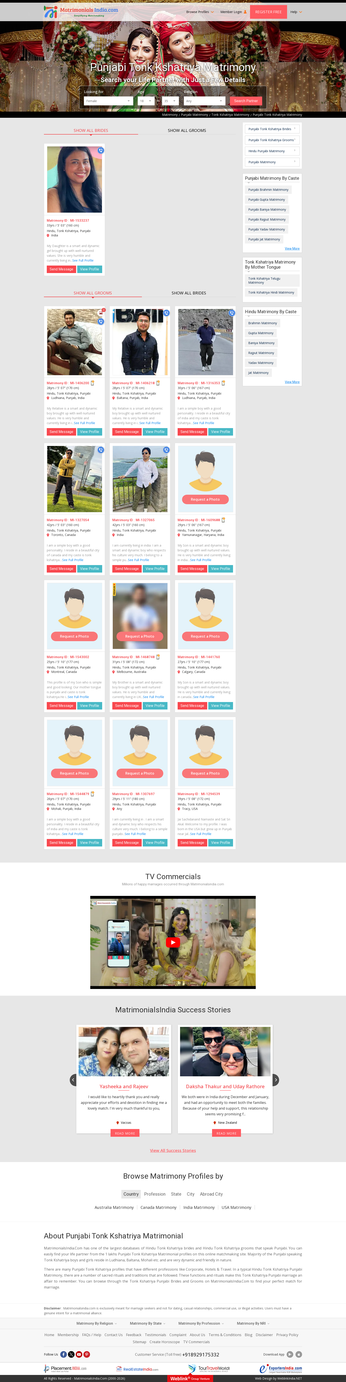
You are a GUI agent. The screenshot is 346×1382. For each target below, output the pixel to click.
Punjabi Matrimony (262, 162)
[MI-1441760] (205, 616)
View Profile (89, 269)
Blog (248, 1334)
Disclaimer (264, 1334)
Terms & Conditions (225, 1334)
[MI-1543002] (74, 616)
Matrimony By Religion (97, 1323)
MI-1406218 (145, 383)
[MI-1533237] (74, 179)
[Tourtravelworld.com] (209, 1368)
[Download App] (290, 1354)
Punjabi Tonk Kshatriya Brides (269, 129)
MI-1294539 (210, 794)
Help (296, 12)
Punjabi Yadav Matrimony (266, 229)
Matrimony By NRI (253, 1323)
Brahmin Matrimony (262, 323)
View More (292, 248)
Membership (68, 1334)
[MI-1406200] (74, 342)
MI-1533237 (79, 221)
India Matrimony (199, 1207)
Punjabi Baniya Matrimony (267, 209)
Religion (190, 91)
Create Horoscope (165, 1341)
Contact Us (114, 1334)
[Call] (100, 150)
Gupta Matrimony (260, 333)
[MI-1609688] (205, 479)
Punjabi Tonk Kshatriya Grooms (271, 140)
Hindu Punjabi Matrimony (266, 151)
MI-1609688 (210, 520)
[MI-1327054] (74, 479)
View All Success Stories (173, 1150)
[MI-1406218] (140, 342)
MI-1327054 (79, 520)
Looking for (93, 91)
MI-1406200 (79, 383)
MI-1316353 (210, 383)
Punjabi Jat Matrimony (264, 239)
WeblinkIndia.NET (289, 1378)
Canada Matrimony (159, 1207)
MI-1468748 (145, 657)
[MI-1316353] (205, 342)
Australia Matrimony (114, 1207)
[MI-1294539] (205, 753)
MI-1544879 (79, 794)
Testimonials (155, 1334)
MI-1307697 (145, 794)
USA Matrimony (236, 1207)
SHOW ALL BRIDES (91, 130)
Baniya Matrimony (261, 343)
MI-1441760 (210, 657)
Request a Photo (205, 499)
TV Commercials (196, 1341)
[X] (71, 1354)
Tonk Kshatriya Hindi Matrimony (271, 292)
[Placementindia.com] (65, 1368)
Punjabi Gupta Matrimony (266, 199)
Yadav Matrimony (260, 363)
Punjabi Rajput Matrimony (267, 219)
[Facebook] (63, 1354)
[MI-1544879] (74, 753)
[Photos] (100, 312)
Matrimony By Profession (201, 1323)
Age (141, 91)
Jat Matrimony (258, 373)
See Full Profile (83, 260)
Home (49, 1334)
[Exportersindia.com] (281, 1368)
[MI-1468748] (140, 616)
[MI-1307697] (140, 753)
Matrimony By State (147, 1323)
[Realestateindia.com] (137, 1368)
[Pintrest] (86, 1354)
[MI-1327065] (140, 479)
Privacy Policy (287, 1334)
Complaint (177, 1334)
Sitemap (139, 1341)
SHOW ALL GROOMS (187, 130)
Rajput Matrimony (261, 353)
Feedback (133, 1334)
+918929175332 (200, 1354)
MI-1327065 (145, 520)
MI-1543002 (79, 657)
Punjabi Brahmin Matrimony (268, 189)
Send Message (61, 269)
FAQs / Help (91, 1334)
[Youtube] (79, 1354)
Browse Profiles (200, 12)
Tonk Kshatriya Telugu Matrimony (264, 280)
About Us (197, 1334)
